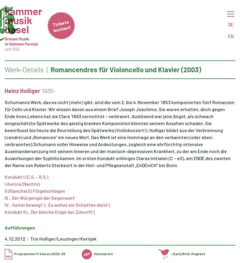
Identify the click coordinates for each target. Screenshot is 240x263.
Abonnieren (97, 254)
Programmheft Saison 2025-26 (35, 254)
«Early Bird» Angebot (181, 254)
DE (230, 24)
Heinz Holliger (22, 90)
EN (231, 36)
